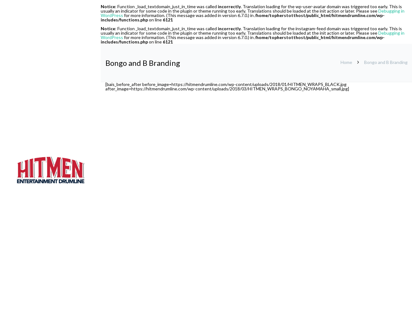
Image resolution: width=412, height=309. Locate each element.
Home (346, 62)
